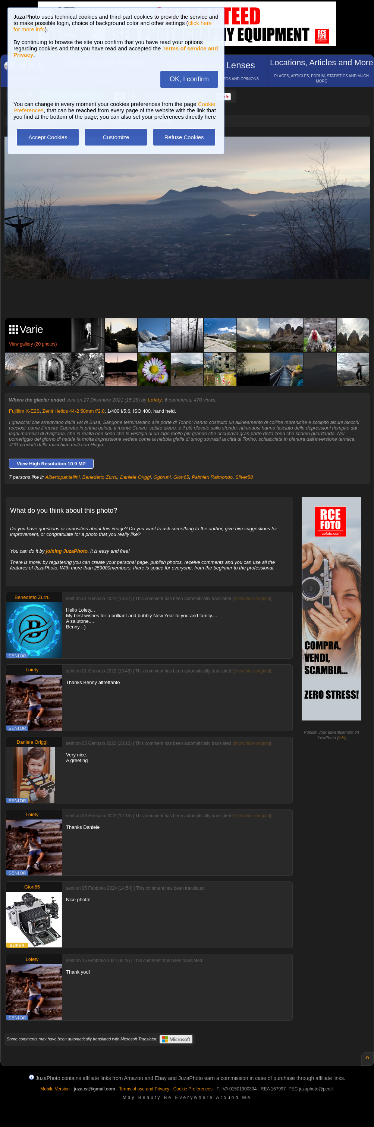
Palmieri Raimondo (212, 477)
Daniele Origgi (135, 477)
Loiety (155, 400)
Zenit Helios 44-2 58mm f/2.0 (74, 411)
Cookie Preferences (193, 1089)
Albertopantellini (62, 477)
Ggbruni (162, 477)
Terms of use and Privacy (144, 1089)
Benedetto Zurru (99, 477)
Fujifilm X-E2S (24, 411)
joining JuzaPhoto (67, 551)
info (342, 738)
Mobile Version (55, 1089)
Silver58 (244, 477)
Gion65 (181, 477)
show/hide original (252, 598)
